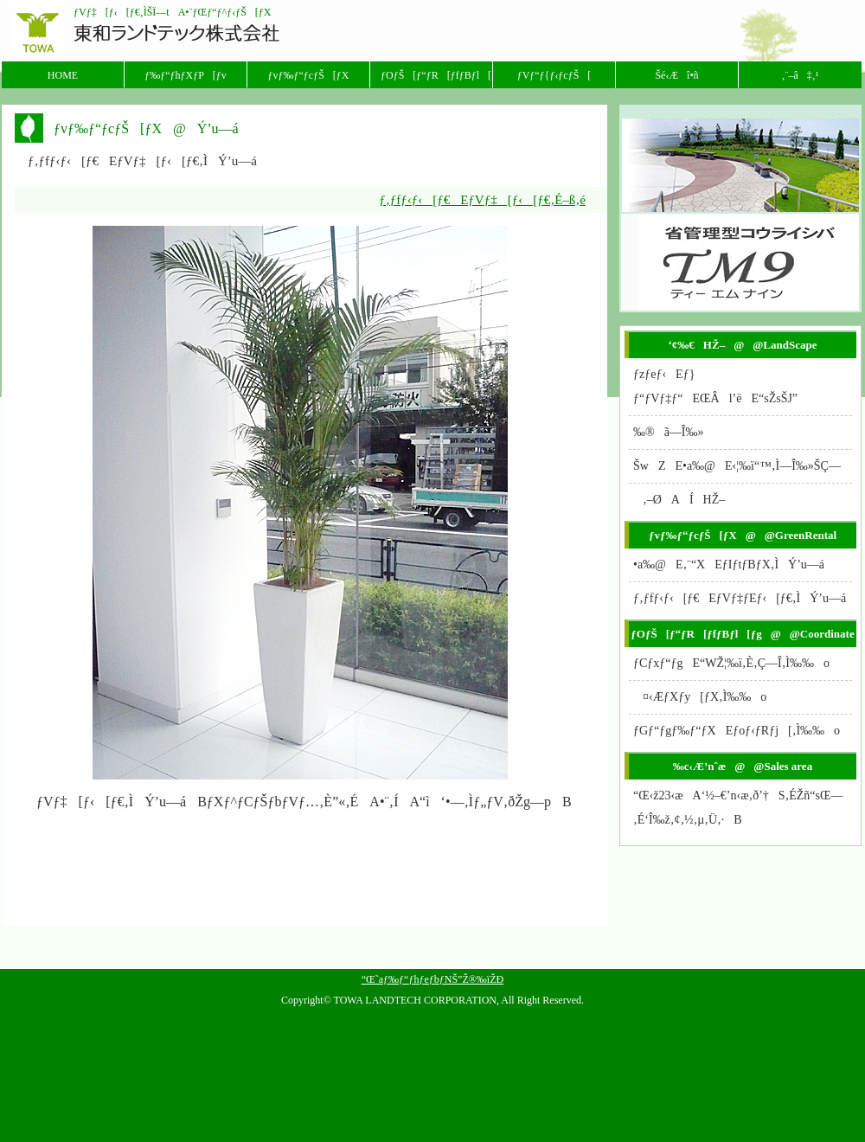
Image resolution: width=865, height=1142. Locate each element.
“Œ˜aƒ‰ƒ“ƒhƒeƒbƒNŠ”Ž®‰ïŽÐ (432, 979)
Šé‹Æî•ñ (676, 75)
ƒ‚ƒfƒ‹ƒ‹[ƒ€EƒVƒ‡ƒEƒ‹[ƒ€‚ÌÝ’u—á (739, 598)
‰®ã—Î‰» (668, 432)
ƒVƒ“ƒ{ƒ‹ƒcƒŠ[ (554, 75)
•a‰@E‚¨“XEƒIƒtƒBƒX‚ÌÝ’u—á (728, 564)
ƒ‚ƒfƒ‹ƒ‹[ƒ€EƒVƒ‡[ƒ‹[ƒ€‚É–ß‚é (482, 200)
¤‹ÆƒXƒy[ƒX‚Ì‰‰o (699, 696)
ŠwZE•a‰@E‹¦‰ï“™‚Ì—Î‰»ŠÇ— (741, 465)
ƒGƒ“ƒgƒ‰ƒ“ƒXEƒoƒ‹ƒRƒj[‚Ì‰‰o (736, 730)
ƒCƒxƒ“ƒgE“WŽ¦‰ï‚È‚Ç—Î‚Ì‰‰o (731, 663)
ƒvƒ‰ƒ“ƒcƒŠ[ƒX (308, 75)
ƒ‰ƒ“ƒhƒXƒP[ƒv (185, 75)
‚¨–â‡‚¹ (800, 75)
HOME (63, 75)
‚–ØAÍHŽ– (679, 499)
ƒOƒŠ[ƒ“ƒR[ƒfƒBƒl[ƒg (436, 75)
